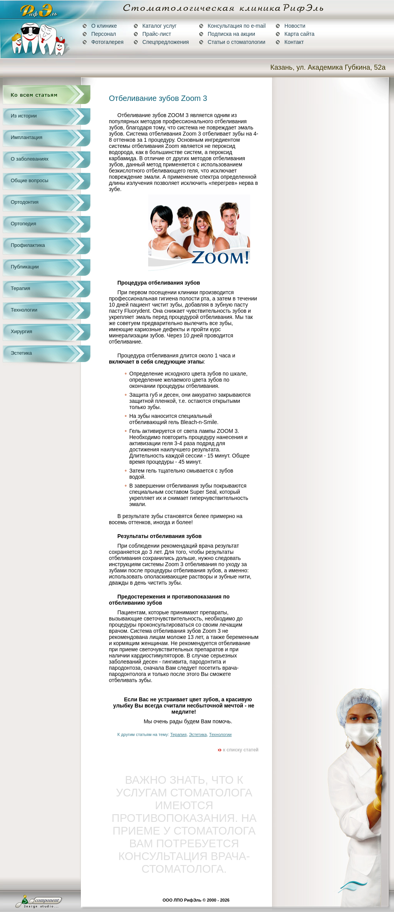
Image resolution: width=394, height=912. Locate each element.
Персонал (99, 34)
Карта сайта (294, 34)
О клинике (99, 26)
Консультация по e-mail (232, 26)
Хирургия (21, 331)
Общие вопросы (29, 180)
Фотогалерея (103, 42)
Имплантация (26, 137)
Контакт (289, 42)
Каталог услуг (155, 26)
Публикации (25, 267)
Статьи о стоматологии (232, 42)
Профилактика (28, 245)
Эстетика (21, 353)
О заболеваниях (29, 159)
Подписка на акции (227, 34)
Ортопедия (23, 223)
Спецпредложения (161, 42)
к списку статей (238, 750)
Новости (290, 26)
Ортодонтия (24, 202)
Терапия (20, 288)
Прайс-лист (152, 34)
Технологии (24, 310)
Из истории (24, 116)
